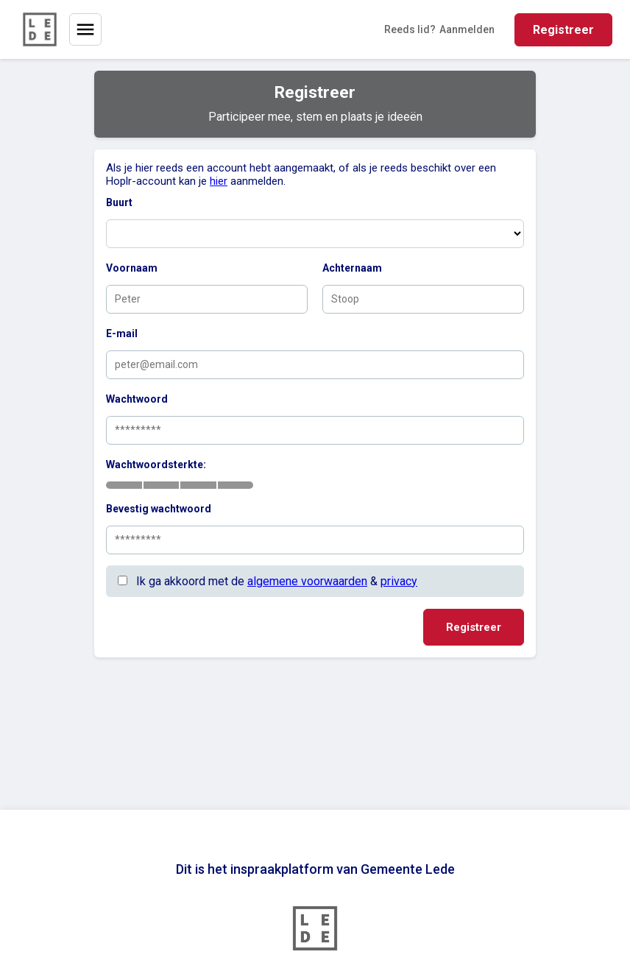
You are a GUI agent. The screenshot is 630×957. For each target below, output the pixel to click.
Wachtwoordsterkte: (156, 464)
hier (218, 181)
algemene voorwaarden (307, 581)
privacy (399, 581)
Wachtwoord (137, 399)
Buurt (119, 202)
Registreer (563, 30)
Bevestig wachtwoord (158, 509)
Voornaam (132, 268)
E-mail (122, 333)
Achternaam (352, 268)
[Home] (40, 29)
